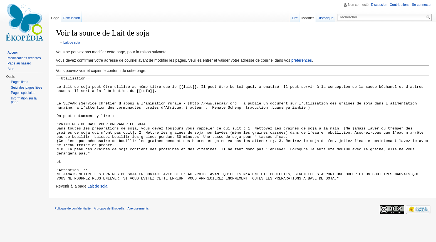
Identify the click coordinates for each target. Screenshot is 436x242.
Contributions (400, 5)
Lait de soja (71, 42)
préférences (301, 60)
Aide (11, 69)
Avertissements (137, 229)
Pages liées (19, 82)
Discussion (379, 5)
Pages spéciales (23, 93)
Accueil (13, 52)
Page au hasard (19, 63)
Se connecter (422, 5)
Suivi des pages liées (26, 87)
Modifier (307, 18)
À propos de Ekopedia (109, 229)
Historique (326, 18)
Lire (295, 18)
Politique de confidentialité (72, 229)
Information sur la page (24, 100)
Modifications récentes (24, 58)
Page (55, 18)
